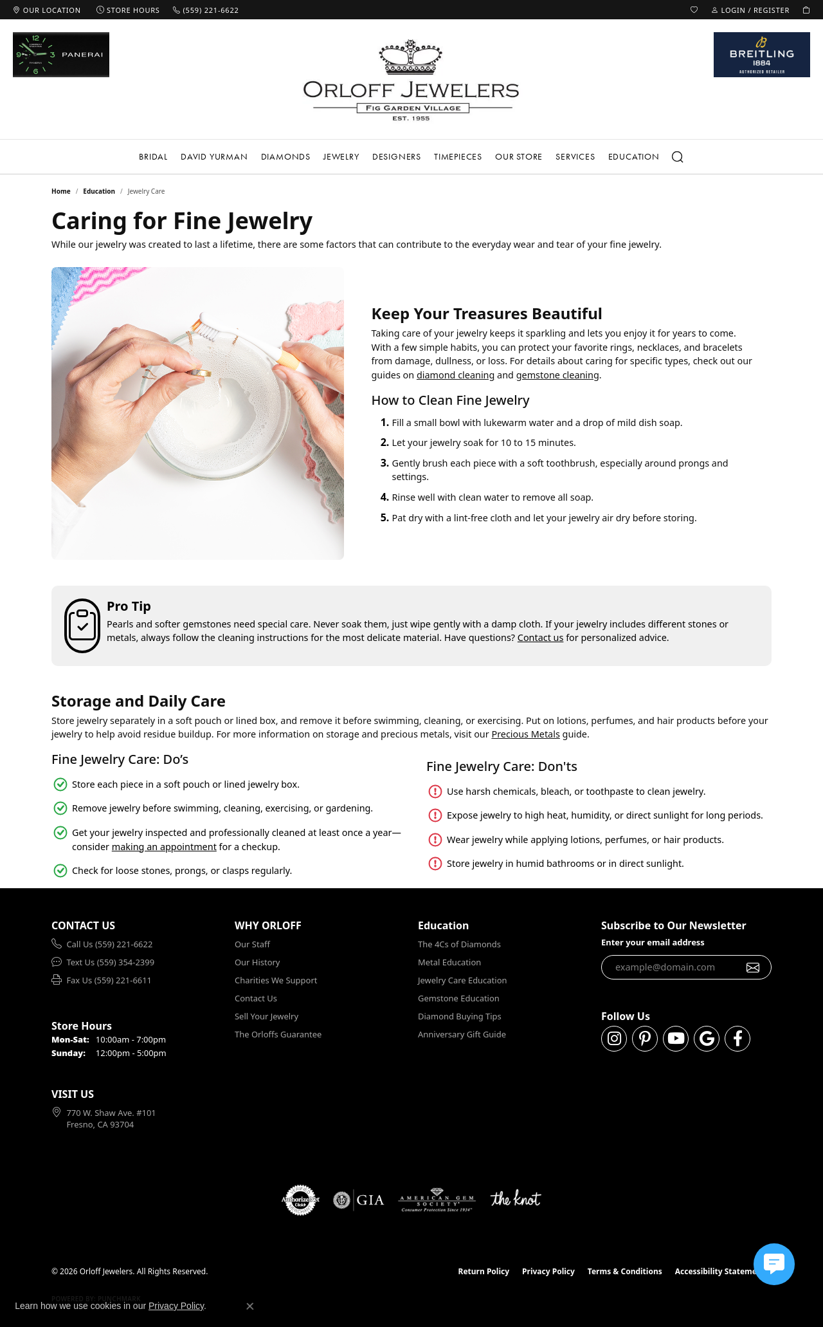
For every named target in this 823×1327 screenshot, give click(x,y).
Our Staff (252, 944)
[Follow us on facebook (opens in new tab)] (737, 1039)
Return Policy (484, 1271)
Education (634, 156)
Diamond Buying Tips (460, 1016)
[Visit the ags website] (436, 1200)
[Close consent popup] (250, 1306)
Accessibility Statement (720, 1271)
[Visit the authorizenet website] (301, 1200)
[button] (694, 9)
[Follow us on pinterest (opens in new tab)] (645, 1039)
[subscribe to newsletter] (753, 967)
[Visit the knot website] (515, 1200)
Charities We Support (276, 980)
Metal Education (449, 962)
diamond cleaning (455, 375)
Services (575, 156)
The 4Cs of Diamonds (459, 944)
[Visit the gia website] (358, 1200)
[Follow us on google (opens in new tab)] (706, 1039)
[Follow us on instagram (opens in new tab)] (614, 1039)
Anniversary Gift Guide (462, 1034)
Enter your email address (653, 942)
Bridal (153, 156)
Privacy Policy (548, 1271)
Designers (396, 156)
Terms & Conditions (625, 1271)
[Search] (678, 157)
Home (61, 191)
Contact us (541, 637)
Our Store (519, 156)
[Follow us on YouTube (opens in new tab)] (676, 1039)
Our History (257, 962)
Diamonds (286, 156)
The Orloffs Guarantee (278, 1034)
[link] (47, 9)
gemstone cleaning (557, 375)
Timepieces (458, 156)
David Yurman (214, 156)
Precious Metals (525, 734)
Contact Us (256, 998)
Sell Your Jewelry (266, 1016)
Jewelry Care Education (462, 980)
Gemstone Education (459, 998)
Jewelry (341, 156)
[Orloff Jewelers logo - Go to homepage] (411, 79)
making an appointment (164, 846)
